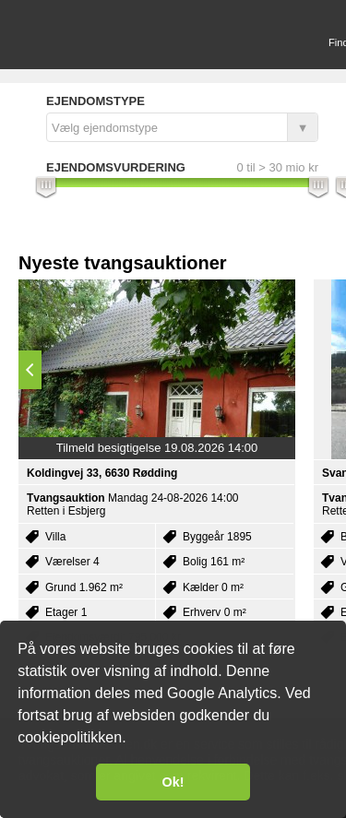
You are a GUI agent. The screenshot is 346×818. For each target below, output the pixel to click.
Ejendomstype (95, 101)
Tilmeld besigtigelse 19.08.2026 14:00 (157, 448)
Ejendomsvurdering (115, 167)
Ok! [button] (173, 782)
